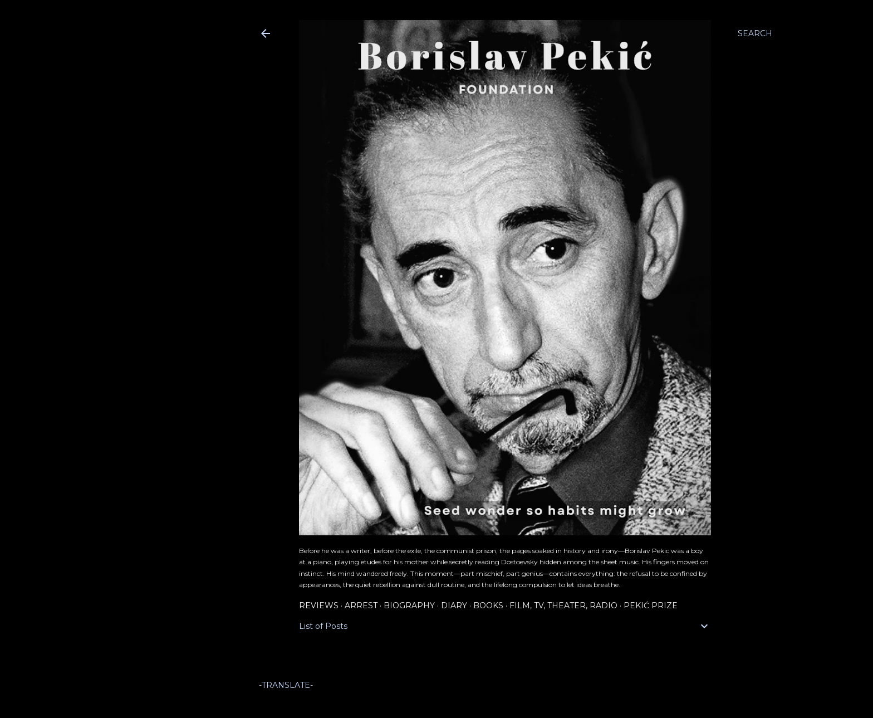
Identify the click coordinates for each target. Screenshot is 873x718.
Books (488, 605)
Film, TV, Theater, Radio (563, 605)
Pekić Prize (651, 605)
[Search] (755, 33)
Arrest (361, 605)
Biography (409, 605)
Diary (454, 605)
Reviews (319, 605)
